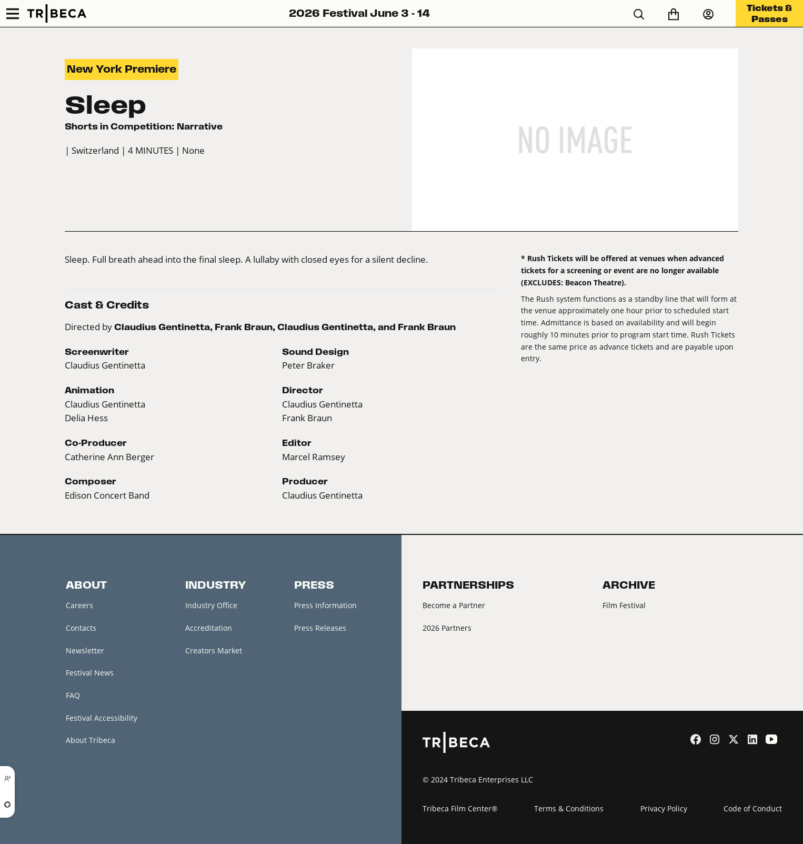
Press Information (325, 605)
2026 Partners (447, 628)
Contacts (81, 628)
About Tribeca (90, 740)
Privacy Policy (663, 808)
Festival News (90, 673)
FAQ (73, 695)
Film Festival (624, 605)
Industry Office (211, 605)
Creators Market (213, 651)
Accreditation (208, 628)
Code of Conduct (753, 808)
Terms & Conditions (569, 808)
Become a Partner (454, 605)
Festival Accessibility (101, 718)
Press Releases (320, 628)
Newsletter (85, 651)
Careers (79, 605)
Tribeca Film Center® (460, 808)
